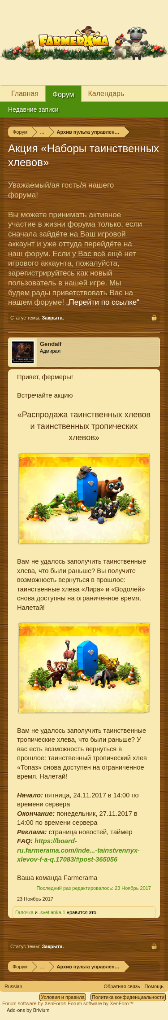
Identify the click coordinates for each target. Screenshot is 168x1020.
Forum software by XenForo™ (101, 1003)
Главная (25, 93)
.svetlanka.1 (52, 912)
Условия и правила (62, 997)
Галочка (24, 912)
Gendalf (50, 344)
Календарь (106, 93)
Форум (63, 94)
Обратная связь (121, 986)
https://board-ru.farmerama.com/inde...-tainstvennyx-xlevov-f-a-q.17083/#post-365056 (78, 850)
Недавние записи (33, 109)
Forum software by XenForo (35, 1003)
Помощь (154, 986)
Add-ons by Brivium (28, 1010)
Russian (13, 986)
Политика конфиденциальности (128, 997)
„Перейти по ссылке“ (102, 302)
